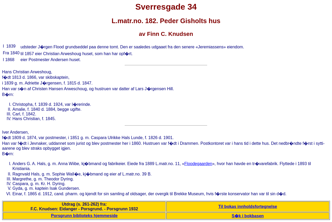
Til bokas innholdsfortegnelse (247, 206)
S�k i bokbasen (248, 216)
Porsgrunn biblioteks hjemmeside (84, 215)
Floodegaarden (198, 163)
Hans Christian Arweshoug (26, 72)
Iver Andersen (15, 132)
